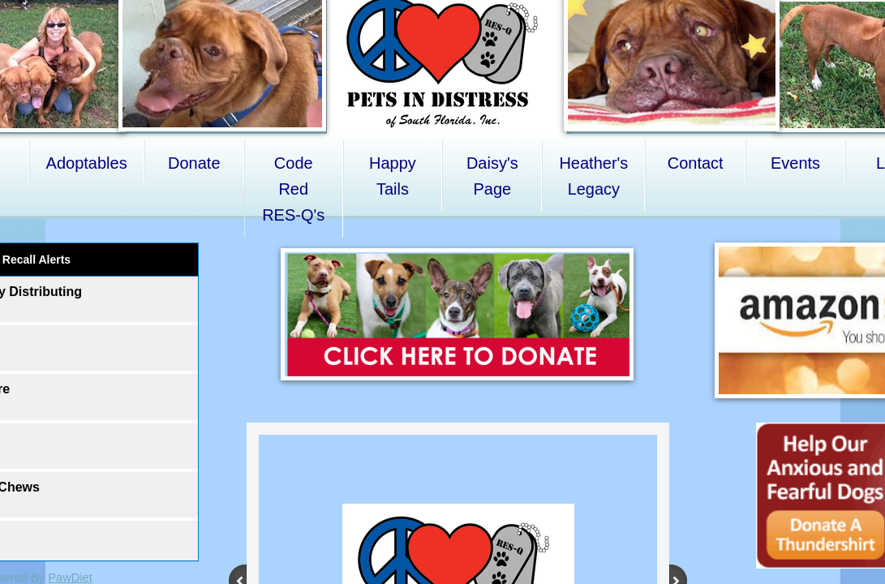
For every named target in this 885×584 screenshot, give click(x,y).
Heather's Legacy (593, 176)
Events (795, 163)
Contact (696, 163)
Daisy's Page (492, 176)
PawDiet (70, 577)
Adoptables (86, 163)
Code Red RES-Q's (293, 189)
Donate (194, 163)
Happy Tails (392, 176)
